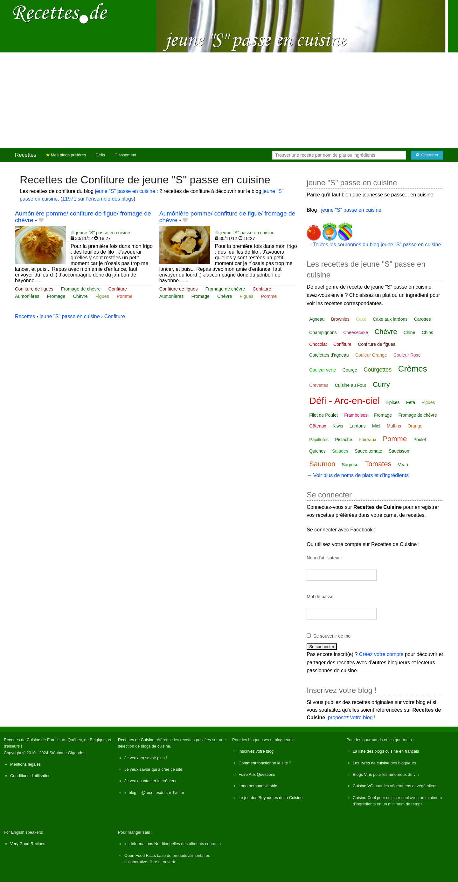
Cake (361, 319)
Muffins (394, 425)
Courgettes (378, 369)
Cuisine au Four (350, 385)
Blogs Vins (362, 774)
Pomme (125, 296)
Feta (410, 402)
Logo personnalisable (258, 785)
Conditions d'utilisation (30, 775)
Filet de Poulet (323, 415)
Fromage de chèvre (81, 288)
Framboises (355, 415)
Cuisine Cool (364, 797)
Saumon (322, 464)
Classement (125, 155)
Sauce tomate (368, 451)
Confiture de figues (34, 288)
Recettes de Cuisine (22, 739)
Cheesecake (355, 332)
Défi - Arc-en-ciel (344, 400)
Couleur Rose (407, 355)
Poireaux (367, 439)
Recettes (25, 155)
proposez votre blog (350, 717)
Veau (403, 464)
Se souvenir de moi (332, 636)
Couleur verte (322, 370)
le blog (130, 792)
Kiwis (338, 425)
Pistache (343, 439)
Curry (381, 384)
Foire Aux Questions (257, 774)
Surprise (350, 464)
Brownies (340, 319)
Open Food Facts (140, 855)
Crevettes (318, 385)
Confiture (117, 288)
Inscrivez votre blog (256, 751)
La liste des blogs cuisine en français (386, 751)
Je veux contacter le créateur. (150, 780)
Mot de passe (320, 596)
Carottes (422, 319)
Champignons (323, 332)
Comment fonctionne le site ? (265, 763)
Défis (100, 155)
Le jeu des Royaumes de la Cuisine (270, 797)
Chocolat (318, 344)
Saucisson (399, 451)
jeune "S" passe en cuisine (125, 191)
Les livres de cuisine (371, 763)
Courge (350, 370)
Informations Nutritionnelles (155, 843)
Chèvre (80, 296)
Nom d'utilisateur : (324, 557)
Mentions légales (25, 764)
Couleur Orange (371, 355)
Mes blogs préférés (66, 155)
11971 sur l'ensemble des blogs (98, 199)
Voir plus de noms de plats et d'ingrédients (361, 475)
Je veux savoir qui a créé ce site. (154, 769)
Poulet (419, 439)
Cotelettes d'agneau (329, 355)
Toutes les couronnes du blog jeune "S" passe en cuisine (377, 244)
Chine (409, 332)
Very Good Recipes (27, 843)
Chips (427, 332)
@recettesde (152, 792)
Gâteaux (317, 425)
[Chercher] (427, 155)
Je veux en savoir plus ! (145, 758)
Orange (414, 425)
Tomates (378, 464)
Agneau (316, 319)
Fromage (56, 296)
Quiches (317, 451)
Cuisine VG (363, 785)
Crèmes (412, 368)
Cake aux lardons (390, 319)
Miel (376, 425)
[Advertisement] (229, 100)
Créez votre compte (381, 654)
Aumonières (27, 296)
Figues (102, 296)
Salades (340, 451)
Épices (393, 402)
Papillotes (319, 439)
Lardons (358, 425)
